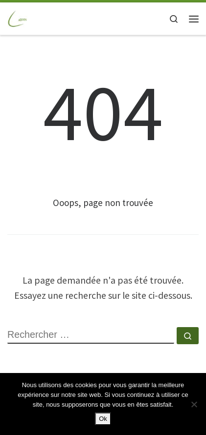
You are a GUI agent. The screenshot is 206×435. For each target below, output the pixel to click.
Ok (103, 418)
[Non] (194, 404)
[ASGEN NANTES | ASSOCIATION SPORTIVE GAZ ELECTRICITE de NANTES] (17, 17)
